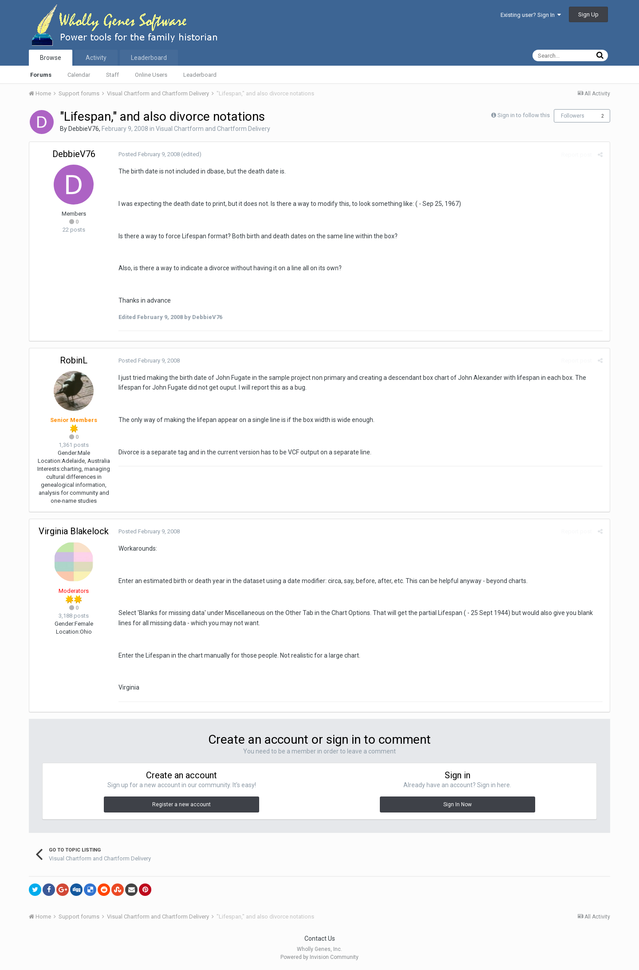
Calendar (78, 74)
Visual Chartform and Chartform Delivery (213, 128)
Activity (96, 57)
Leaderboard (200, 74)
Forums (40, 74)
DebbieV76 (83, 128)
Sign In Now (457, 804)
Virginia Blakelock (74, 531)
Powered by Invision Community (319, 957)
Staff (112, 74)
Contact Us (319, 938)
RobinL (73, 360)
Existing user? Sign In (531, 15)
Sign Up (588, 14)
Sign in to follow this (523, 115)
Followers (572, 116)
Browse (50, 57)
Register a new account (181, 804)
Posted (148, 154)
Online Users (151, 74)
